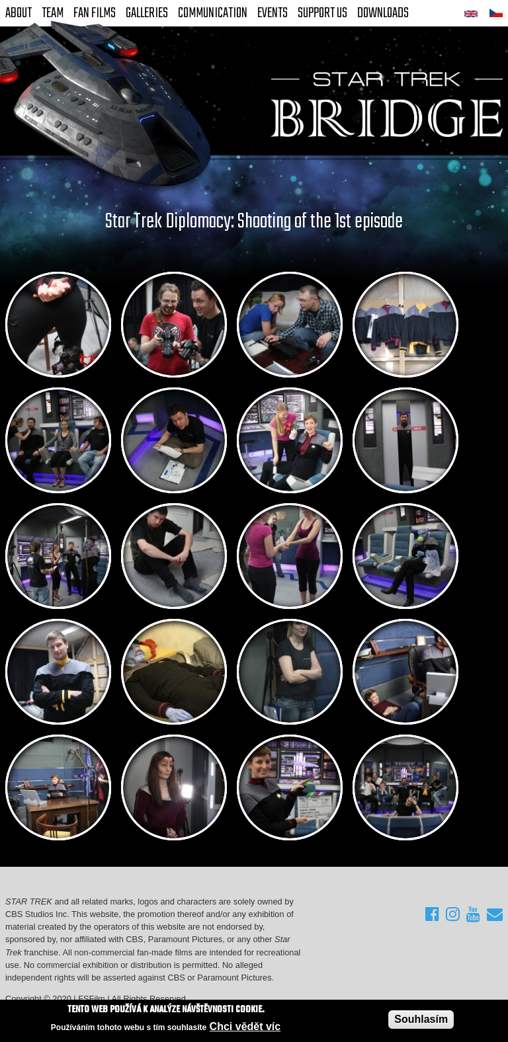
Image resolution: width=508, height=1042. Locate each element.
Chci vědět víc (245, 1026)
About (18, 13)
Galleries (147, 13)
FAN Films (94, 13)
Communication (212, 13)
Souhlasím (421, 1019)
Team (53, 13)
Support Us (322, 13)
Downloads (383, 13)
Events (272, 13)
